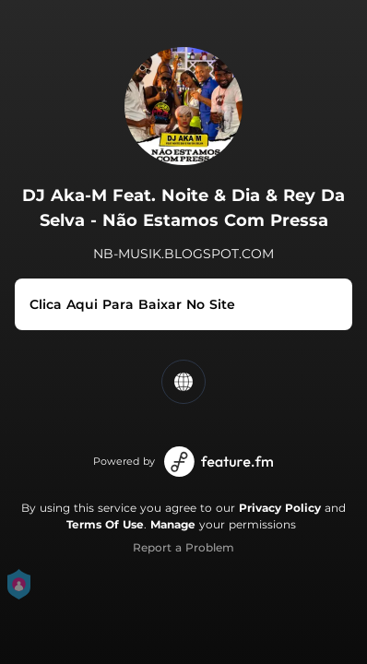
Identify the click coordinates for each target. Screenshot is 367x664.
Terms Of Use (105, 524)
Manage (172, 524)
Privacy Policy (280, 508)
